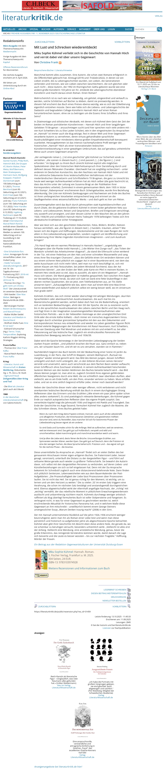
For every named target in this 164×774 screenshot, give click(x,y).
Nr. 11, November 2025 (43, 33)
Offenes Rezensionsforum (15, 67)
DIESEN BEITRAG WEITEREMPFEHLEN (111, 593)
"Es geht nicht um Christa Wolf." (14, 285)
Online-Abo (8, 88)
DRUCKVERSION (121, 597)
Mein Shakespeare (11, 172)
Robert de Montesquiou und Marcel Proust (14, 310)
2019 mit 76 (8, 280)
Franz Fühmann (19, 200)
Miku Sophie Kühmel (60, 552)
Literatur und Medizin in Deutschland (14, 319)
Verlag (158, 15)
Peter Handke (20, 206)
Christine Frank (49, 62)
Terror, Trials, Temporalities (12, 333)
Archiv (22, 29)
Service (71, 29)
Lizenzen (107, 628)
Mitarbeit (85, 29)
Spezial (34, 29)
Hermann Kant (10, 175)
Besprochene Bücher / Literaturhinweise (53, 70)
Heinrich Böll (9, 163)
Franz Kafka (8, 356)
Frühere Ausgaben (21, 33)
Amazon (148, 145)
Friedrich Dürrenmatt (12, 179)
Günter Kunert (10, 160)
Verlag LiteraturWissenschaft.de (101, 696)
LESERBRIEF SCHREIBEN (117, 589)
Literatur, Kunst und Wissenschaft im (14, 367)
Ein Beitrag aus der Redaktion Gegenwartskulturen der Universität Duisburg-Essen (78, 544)
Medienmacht (9, 51)
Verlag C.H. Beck (148, 88)
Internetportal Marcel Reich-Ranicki (13, 222)
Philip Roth (23, 160)
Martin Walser (13, 166)
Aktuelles (9, 29)
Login (111, 29)
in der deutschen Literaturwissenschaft (13, 398)
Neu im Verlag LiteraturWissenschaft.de (63, 686)
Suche (128, 29)
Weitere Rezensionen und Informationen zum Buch (79, 568)
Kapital (6, 62)
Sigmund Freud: (15, 378)
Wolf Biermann (17, 169)
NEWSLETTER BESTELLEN (116, 600)
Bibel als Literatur (16, 386)
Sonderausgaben (11, 152)
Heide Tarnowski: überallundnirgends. (12, 264)
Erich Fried (8, 195)
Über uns (99, 29)
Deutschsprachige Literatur (70, 33)
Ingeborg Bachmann (12, 213)
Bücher (45, 29)
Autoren (59, 29)
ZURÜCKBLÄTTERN (44, 41)
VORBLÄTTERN (123, 41)
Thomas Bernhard (11, 188)
